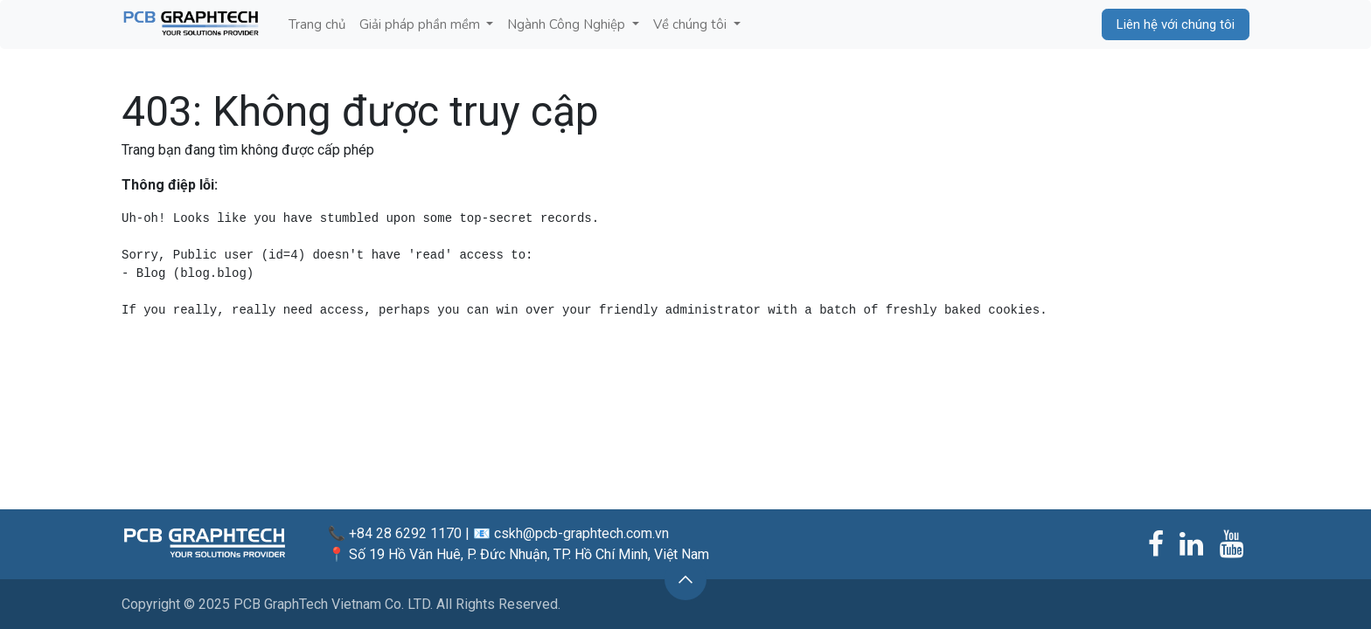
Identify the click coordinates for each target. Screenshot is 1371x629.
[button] (685, 579)
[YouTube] (1231, 544)
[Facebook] (1156, 544)
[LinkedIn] (1191, 544)
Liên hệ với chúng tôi (1176, 24)
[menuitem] (317, 25)
